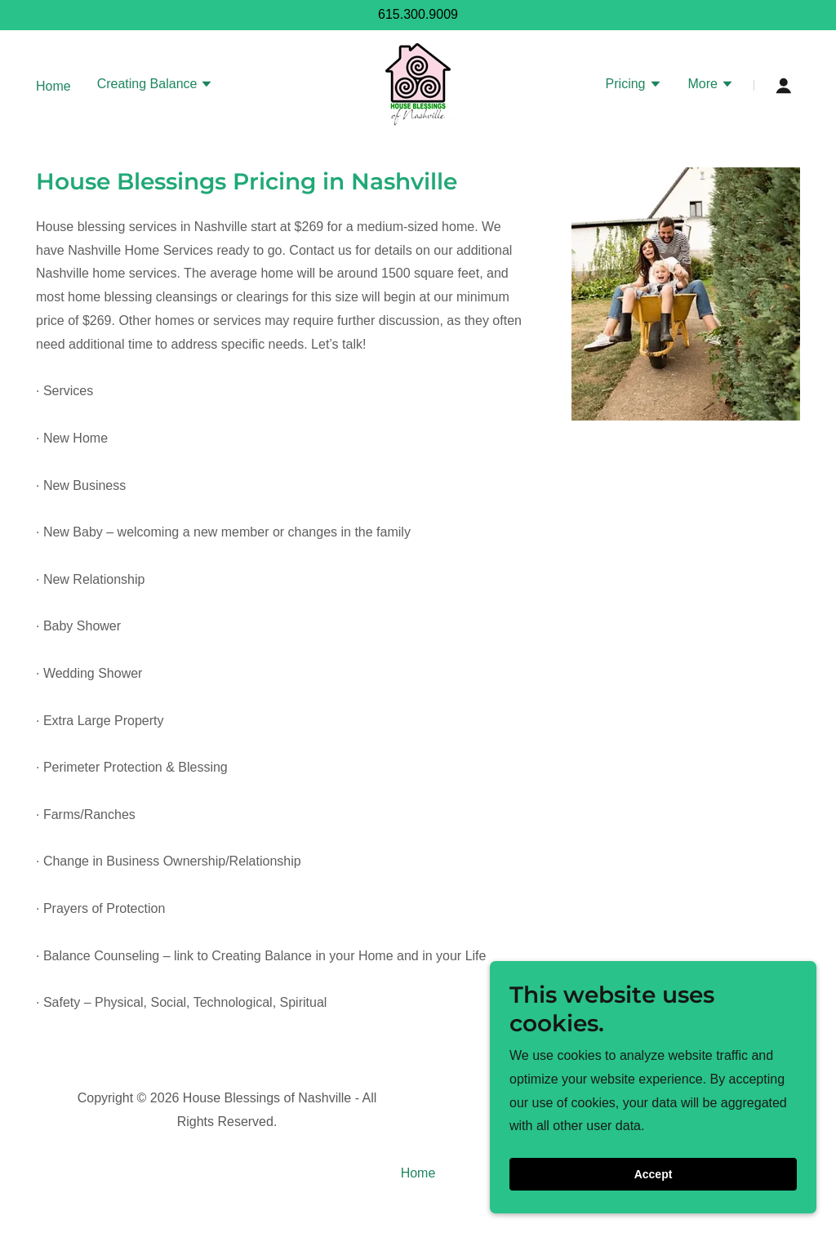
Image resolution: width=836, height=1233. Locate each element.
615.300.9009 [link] (418, 14)
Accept (653, 1174)
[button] (155, 85)
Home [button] (418, 1173)
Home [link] (53, 86)
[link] (418, 84)
